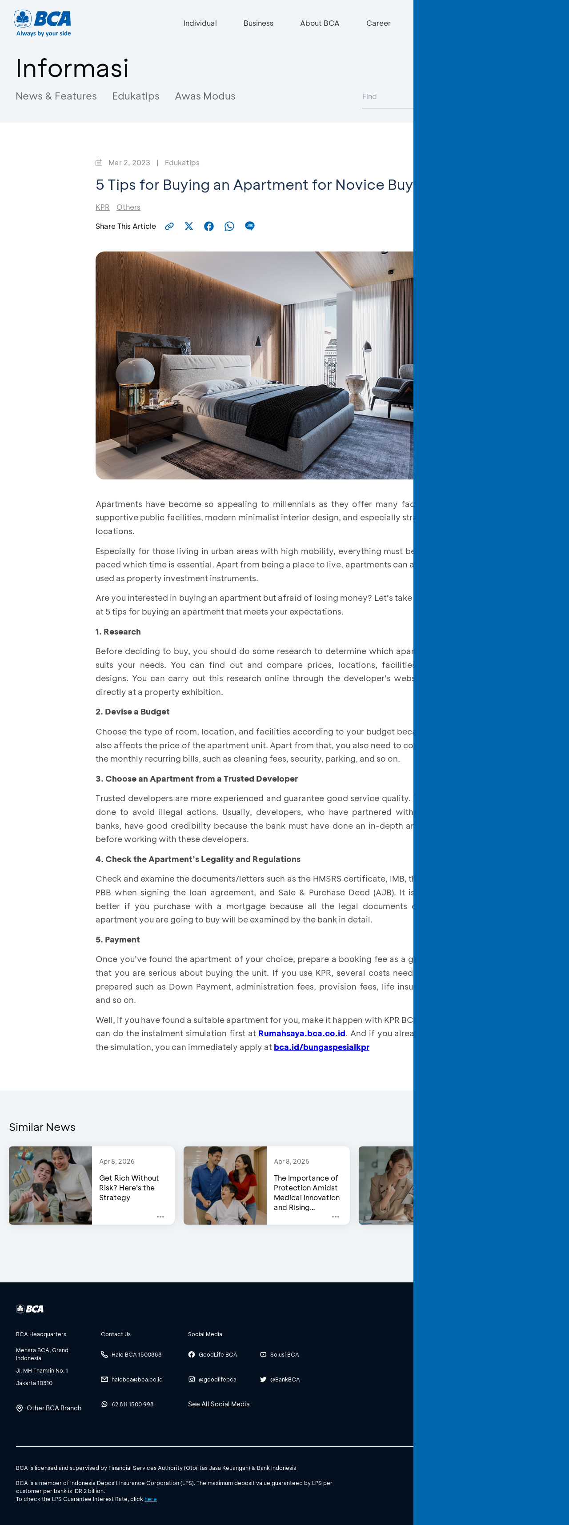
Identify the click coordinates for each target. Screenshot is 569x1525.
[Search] (421, 23)
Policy (481, 1467)
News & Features (56, 95)
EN (510, 23)
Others (128, 207)
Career (378, 23)
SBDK (454, 1467)
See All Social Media (219, 1404)
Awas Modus (205, 95)
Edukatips (136, 95)
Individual (200, 23)
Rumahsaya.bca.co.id (301, 1033)
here (150, 1498)
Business (258, 23)
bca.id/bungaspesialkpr (321, 1047)
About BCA (320, 23)
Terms (507, 1467)
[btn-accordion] (54, 1333)
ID (493, 23)
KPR (103, 207)
